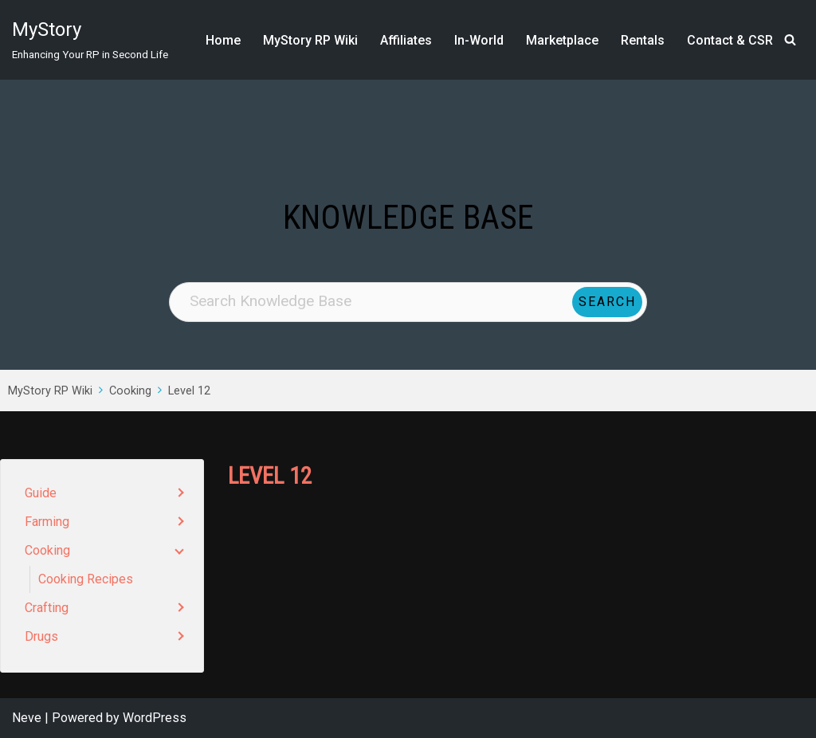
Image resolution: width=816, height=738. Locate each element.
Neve (26, 717)
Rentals (643, 40)
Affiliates (406, 40)
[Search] (790, 39)
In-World (479, 40)
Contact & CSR (730, 40)
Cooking (130, 391)
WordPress (154, 717)
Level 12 (189, 391)
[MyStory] (90, 39)
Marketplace (562, 40)
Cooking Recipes (85, 579)
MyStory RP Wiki (310, 40)
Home (223, 40)
